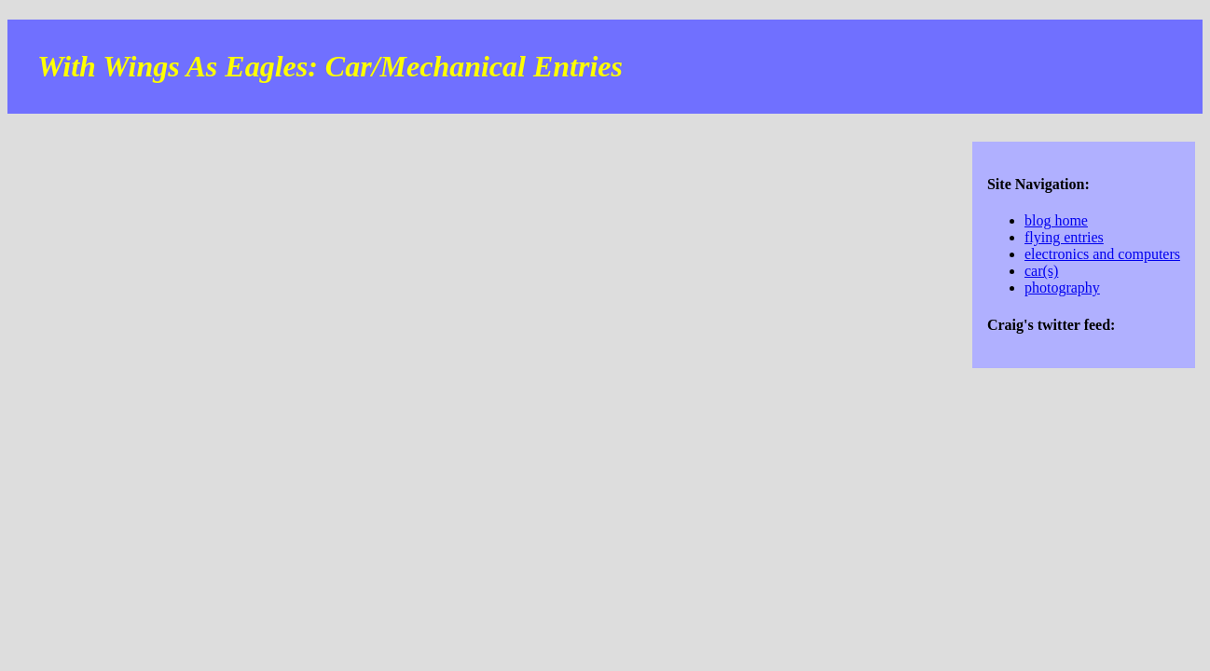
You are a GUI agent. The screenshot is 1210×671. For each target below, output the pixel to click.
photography (1062, 287)
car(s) (1041, 271)
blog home (1056, 220)
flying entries (1064, 237)
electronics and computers (1102, 254)
